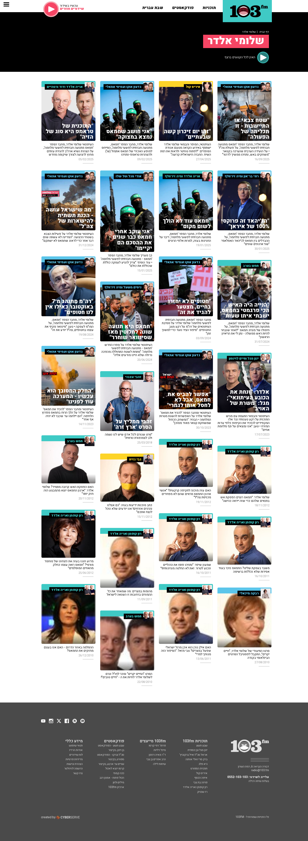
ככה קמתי (118, 773)
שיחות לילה (159, 764)
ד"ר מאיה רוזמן (157, 754)
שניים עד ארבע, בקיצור (111, 764)
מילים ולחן (118, 782)
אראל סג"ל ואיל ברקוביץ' (193, 754)
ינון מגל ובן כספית (197, 750)
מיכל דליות (160, 750)
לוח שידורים (76, 754)
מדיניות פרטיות (74, 759)
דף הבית (264, 32)
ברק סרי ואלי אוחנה (196, 759)
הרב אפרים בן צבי (156, 759)
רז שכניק (202, 791)
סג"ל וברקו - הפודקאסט (110, 754)
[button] (209, 6)
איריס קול (201, 773)
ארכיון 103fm (116, 787)
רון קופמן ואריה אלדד (195, 787)
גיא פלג (203, 764)
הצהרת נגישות (75, 764)
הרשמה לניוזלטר (73, 768)
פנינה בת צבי (200, 782)
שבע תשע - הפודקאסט (111, 745)
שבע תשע (201, 745)
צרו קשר (78, 773)
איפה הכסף (200, 777)
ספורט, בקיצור (116, 759)
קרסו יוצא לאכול (114, 768)
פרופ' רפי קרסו (157, 745)
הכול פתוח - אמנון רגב (112, 777)
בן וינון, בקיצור (116, 750)
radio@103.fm (260, 770)
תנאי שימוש (76, 745)
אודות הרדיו (76, 750)
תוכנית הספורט (199, 768)
